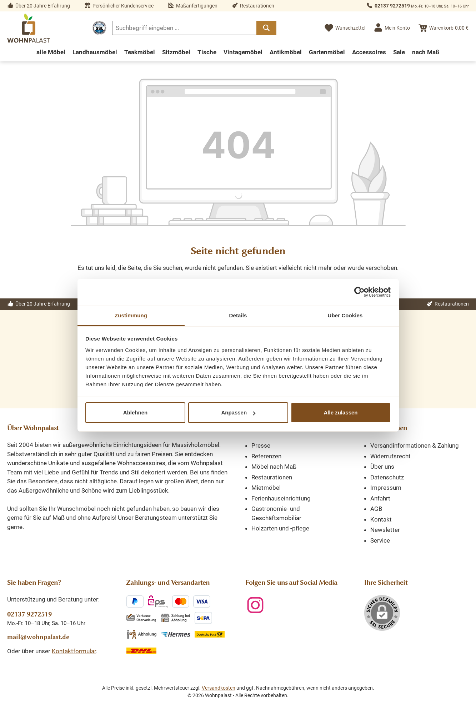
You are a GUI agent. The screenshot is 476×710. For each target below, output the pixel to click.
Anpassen (238, 412)
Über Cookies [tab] (345, 315)
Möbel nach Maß (273, 466)
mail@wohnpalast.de (38, 636)
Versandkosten (218, 688)
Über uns (382, 466)
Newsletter (385, 529)
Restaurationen (271, 477)
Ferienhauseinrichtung (281, 498)
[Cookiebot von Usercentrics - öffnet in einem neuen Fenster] (359, 292)
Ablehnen (135, 412)
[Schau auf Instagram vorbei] (255, 605)
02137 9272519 (392, 6)
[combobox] (184, 28)
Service (380, 540)
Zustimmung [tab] (131, 315)
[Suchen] (266, 28)
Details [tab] (238, 315)
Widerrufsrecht (390, 456)
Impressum (385, 487)
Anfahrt (380, 498)
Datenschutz (387, 477)
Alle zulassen (340, 412)
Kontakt (381, 519)
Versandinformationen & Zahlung (414, 445)
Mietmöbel (266, 487)
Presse (260, 445)
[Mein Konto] (391, 27)
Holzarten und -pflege (280, 528)
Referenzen (266, 456)
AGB (376, 508)
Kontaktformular (74, 651)
